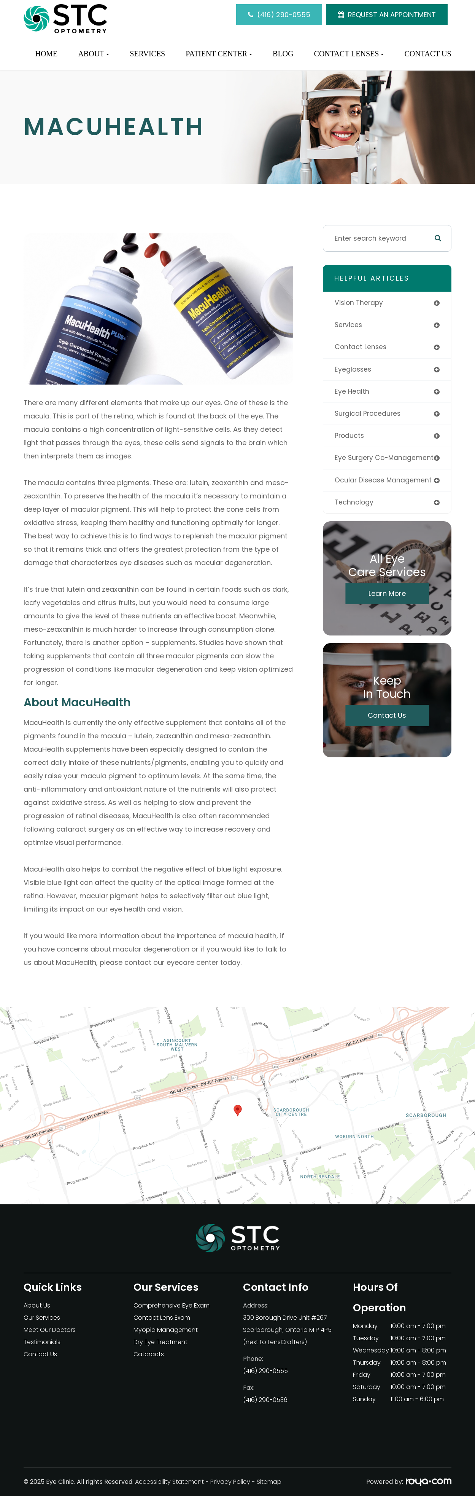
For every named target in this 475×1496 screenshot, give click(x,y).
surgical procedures (368, 414)
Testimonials (42, 1342)
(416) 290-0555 (283, 14)
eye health (352, 391)
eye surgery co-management (384, 458)
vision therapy (359, 302)
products (349, 436)
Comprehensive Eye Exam (171, 1305)
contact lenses (361, 347)
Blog (283, 53)
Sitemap (269, 1481)
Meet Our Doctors (50, 1329)
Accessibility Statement (169, 1481)
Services (147, 53)
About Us (37, 1305)
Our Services (42, 1317)
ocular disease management (384, 481)
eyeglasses (353, 369)
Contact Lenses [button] (349, 53)
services (349, 325)
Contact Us (427, 53)
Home (46, 53)
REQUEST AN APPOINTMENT (392, 14)
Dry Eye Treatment (160, 1342)
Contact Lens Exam (161, 1317)
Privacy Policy (230, 1481)
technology (354, 503)
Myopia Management (165, 1329)
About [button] (93, 53)
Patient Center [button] (219, 53)
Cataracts (148, 1354)
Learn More (387, 595)
